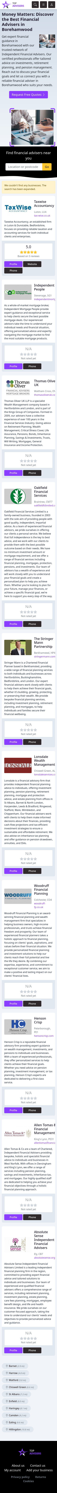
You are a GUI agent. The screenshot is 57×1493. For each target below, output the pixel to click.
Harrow (15, 1373)
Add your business (39, 1470)
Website (32, 264)
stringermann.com (44, 656)
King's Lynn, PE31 (44, 1139)
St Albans (16, 1394)
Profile (13, 264)
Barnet (15, 1366)
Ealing (15, 1422)
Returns (40, 1477)
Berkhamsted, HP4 (44, 652)
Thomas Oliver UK (45, 383)
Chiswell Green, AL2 (45, 770)
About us (18, 1465)
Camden (16, 1415)
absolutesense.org (44, 1257)
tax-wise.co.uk (42, 215)
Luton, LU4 (40, 212)
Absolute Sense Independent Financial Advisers (44, 1240)
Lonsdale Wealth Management (44, 760)
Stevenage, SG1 (43, 295)
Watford (16, 1380)
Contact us (37, 1465)
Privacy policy (20, 1477)
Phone (13, 270)
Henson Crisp (40, 1020)
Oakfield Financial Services (41, 491)
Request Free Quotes (28, 95)
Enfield (15, 1401)
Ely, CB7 (38, 1254)
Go (47, 167)
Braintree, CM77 (43, 501)
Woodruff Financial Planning (41, 889)
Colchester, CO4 (43, 899)
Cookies (28, 1481)
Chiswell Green (20, 1387)
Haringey (16, 1408)
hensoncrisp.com (44, 1036)
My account (12, 1470)
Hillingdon (18, 1429)
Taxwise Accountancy (44, 203)
